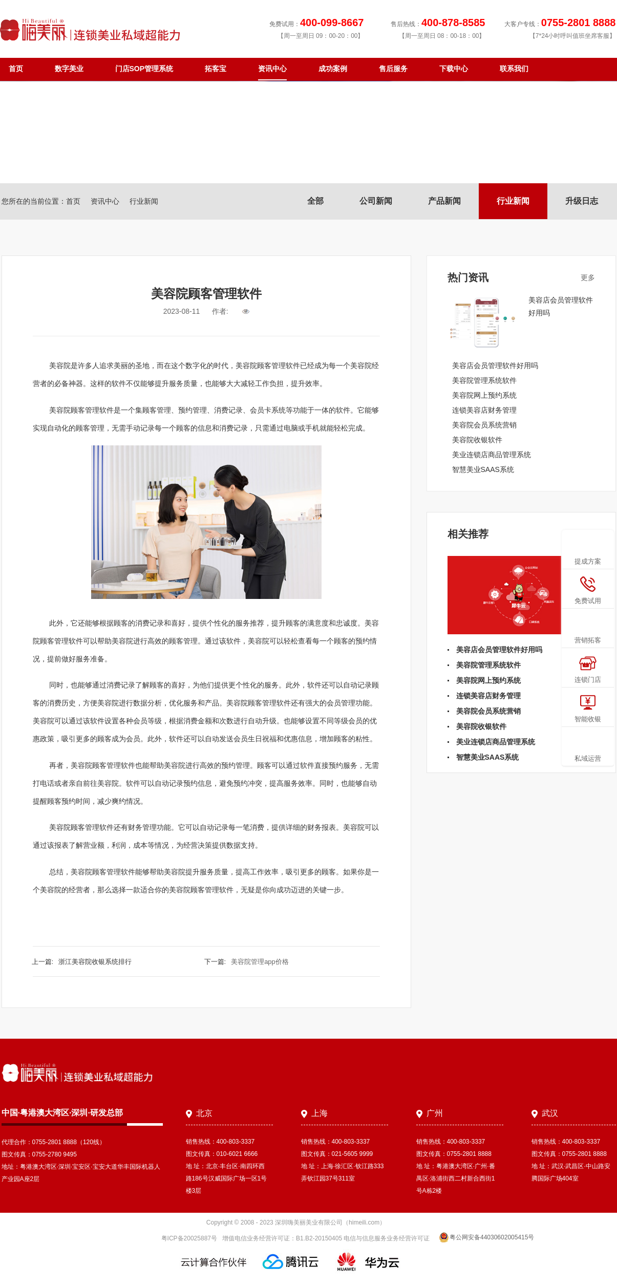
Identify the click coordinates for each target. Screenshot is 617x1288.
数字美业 (69, 69)
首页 (16, 69)
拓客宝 (215, 69)
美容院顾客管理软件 (81, 410)
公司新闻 (375, 201)
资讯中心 (272, 69)
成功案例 (332, 69)
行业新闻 (513, 201)
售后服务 (393, 69)
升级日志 (581, 201)
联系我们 (514, 69)
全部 (315, 201)
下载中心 (453, 69)
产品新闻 (444, 201)
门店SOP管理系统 (144, 69)
